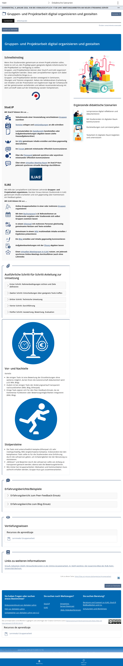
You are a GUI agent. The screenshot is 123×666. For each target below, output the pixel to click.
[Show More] (119, 7)
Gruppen (63, 117)
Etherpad (28, 224)
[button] (35, 285)
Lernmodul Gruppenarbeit (23, 538)
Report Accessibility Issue (76, 653)
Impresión (7, 653)
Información (22, 21)
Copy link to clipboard (9, 650)
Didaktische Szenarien (62, 2)
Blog (20, 239)
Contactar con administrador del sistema (27, 653)
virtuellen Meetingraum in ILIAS (35, 251)
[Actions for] (116, 14)
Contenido (8, 21)
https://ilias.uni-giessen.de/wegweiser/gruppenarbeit (93, 576)
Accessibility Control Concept (54, 653)
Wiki (20, 141)
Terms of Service (93, 653)
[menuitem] (39, 662)
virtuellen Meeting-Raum (36, 162)
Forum (21, 149)
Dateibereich (38, 131)
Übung (47, 245)
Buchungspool (29, 213)
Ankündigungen (41, 125)
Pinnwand (27, 155)
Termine (19, 125)
